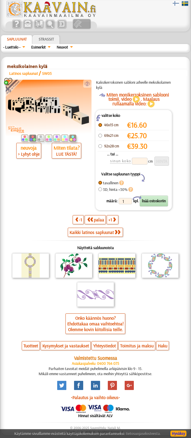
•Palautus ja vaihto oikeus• (95, 397)
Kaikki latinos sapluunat (94, 232)
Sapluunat (17, 39)
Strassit (46, 39)
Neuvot (62, 47)
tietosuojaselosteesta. (143, 433)
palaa (95, 219)
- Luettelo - (11, 47)
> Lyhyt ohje (28, 154)
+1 (112, 219)
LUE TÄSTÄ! (66, 154)
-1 (78, 219)
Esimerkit (38, 47)
